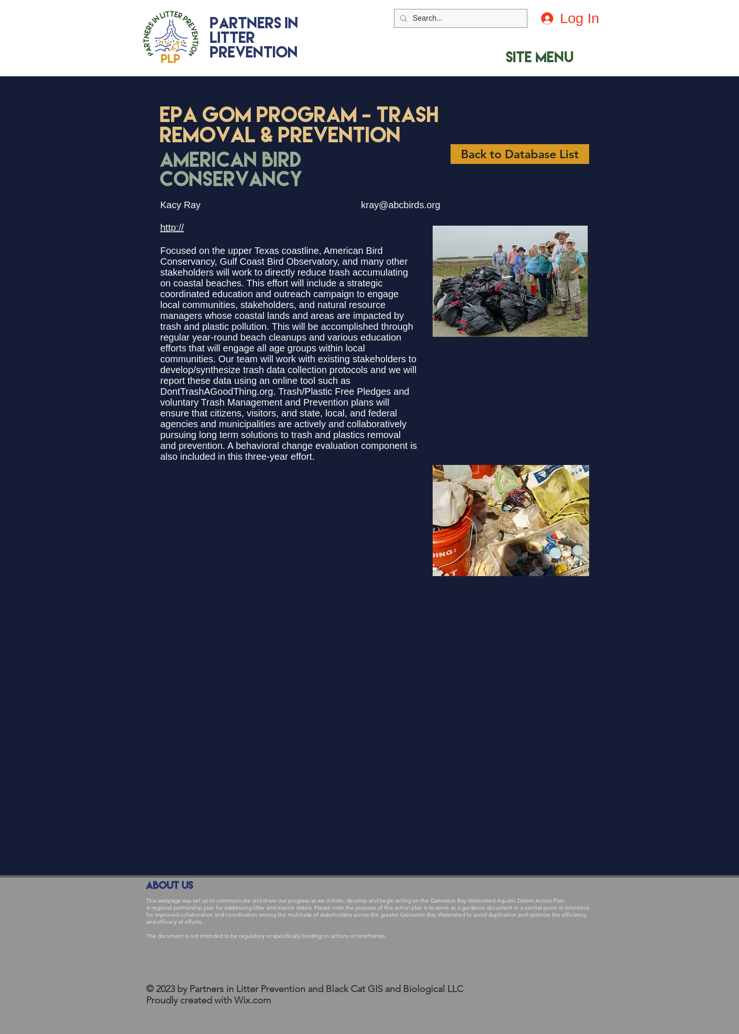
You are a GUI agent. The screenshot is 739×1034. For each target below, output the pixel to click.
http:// (172, 227)
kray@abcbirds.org (400, 205)
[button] (540, 57)
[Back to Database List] (520, 154)
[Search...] (459, 18)
